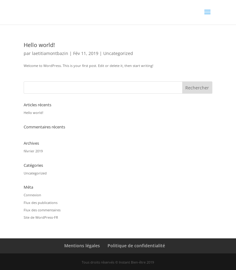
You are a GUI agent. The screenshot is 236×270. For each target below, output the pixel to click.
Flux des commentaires (42, 210)
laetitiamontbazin (50, 53)
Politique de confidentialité (136, 245)
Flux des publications (40, 202)
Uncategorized (118, 53)
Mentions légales (82, 245)
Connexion (32, 195)
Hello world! (39, 45)
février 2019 (33, 151)
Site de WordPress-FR (41, 217)
